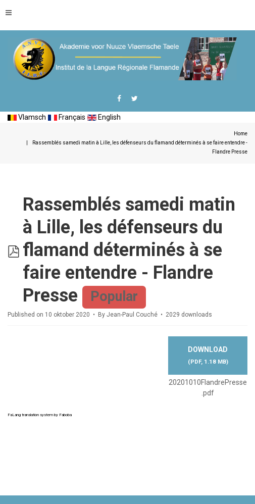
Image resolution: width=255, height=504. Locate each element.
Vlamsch (27, 117)
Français (66, 117)
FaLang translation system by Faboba (40, 415)
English (104, 117)
